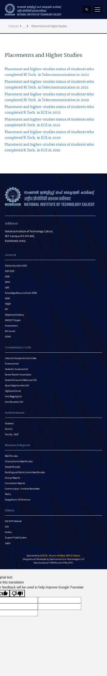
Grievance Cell (12, 363)
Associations (11, 325)
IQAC (7, 287)
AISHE (8, 336)
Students (9, 423)
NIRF (7, 276)
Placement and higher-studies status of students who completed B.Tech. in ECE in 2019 (49, 147)
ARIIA (7, 282)
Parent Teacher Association (18, 374)
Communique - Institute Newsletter (22, 488)
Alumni (9, 428)
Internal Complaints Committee (20, 358)
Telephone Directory (14, 314)
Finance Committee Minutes (19, 461)
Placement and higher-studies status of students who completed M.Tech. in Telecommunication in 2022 (49, 72)
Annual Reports (12, 477)
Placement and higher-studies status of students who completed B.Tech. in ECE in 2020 (49, 135)
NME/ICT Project (13, 320)
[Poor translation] (17, 593)
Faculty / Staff (11, 434)
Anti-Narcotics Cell (14, 401)
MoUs (8, 494)
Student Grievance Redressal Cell (21, 380)
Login (8, 543)
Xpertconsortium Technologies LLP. (66, 559)
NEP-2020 (9, 271)
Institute (13, 26)
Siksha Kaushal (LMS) (16, 265)
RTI (6, 309)
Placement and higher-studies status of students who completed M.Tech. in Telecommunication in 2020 (49, 97)
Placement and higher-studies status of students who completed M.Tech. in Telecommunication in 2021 (49, 84)
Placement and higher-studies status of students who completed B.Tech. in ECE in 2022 (49, 110)
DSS (7, 526)
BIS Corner (10, 331)
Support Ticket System (16, 537)
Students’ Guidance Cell (16, 369)
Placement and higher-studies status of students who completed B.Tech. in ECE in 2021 (49, 122)
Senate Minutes (12, 466)
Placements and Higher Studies (49, 26)
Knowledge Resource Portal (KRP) (21, 292)
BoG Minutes (11, 455)
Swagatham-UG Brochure (17, 499)
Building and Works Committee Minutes (25, 472)
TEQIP (8, 303)
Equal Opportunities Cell (17, 385)
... (24, 26)
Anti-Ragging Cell (13, 396)
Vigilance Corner (13, 390)
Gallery (8, 532)
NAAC (7, 298)
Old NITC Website (13, 521)
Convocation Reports (15, 483)
